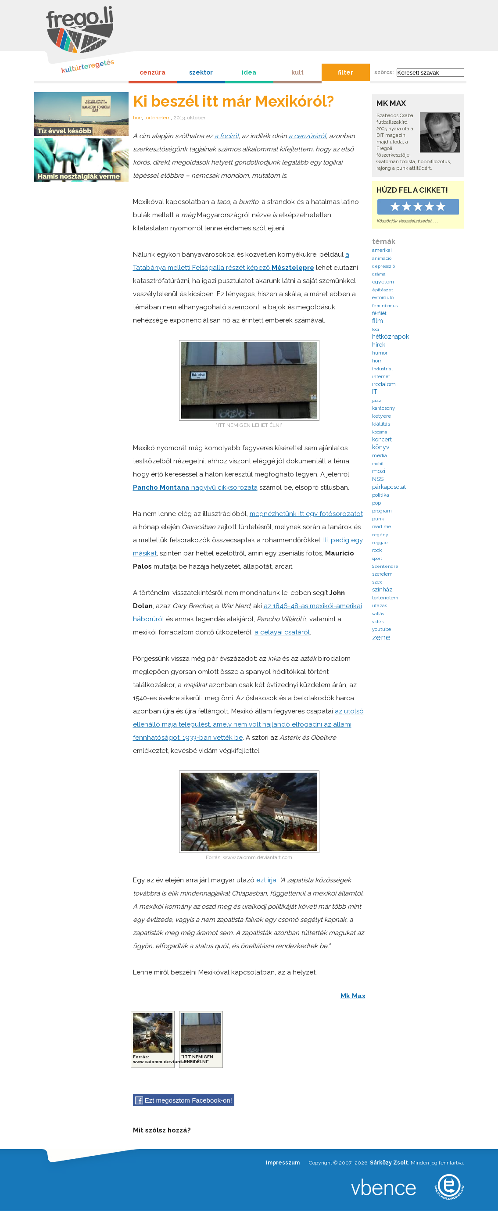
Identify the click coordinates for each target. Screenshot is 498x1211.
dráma (379, 274)
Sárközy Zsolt (389, 1163)
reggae (380, 542)
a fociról (227, 136)
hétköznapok (390, 336)
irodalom (384, 384)
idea (249, 72)
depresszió (383, 266)
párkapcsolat (389, 487)
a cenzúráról (307, 136)
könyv (380, 447)
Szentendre (385, 566)
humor (379, 353)
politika (380, 495)
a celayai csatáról (282, 632)
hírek (378, 344)
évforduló (383, 298)
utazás (379, 606)
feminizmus (385, 305)
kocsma (379, 432)
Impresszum (283, 1163)
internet (381, 377)
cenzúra (152, 72)
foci (375, 329)
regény (380, 534)
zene (381, 637)
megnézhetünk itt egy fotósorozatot (306, 514)
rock (377, 550)
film (377, 321)
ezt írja (266, 880)
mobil (377, 463)
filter (345, 72)
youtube (381, 629)
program (382, 511)
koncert (382, 439)
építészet (382, 289)
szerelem (382, 574)
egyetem (383, 282)
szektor (201, 72)
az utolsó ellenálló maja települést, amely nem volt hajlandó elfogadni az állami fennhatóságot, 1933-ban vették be (248, 724)
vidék (378, 621)
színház (382, 589)
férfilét (379, 313)
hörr (137, 118)
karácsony (383, 408)
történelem (157, 118)
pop (376, 503)
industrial (382, 368)
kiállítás (381, 424)
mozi (378, 471)
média (379, 455)
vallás (378, 613)
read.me (381, 527)
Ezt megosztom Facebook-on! (183, 1100)
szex (377, 582)
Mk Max (352, 996)
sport (377, 558)
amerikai (382, 250)
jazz (376, 400)
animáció (381, 258)
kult (297, 72)
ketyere (381, 416)
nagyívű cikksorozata (195, 487)
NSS (377, 479)
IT (374, 391)
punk (378, 519)
